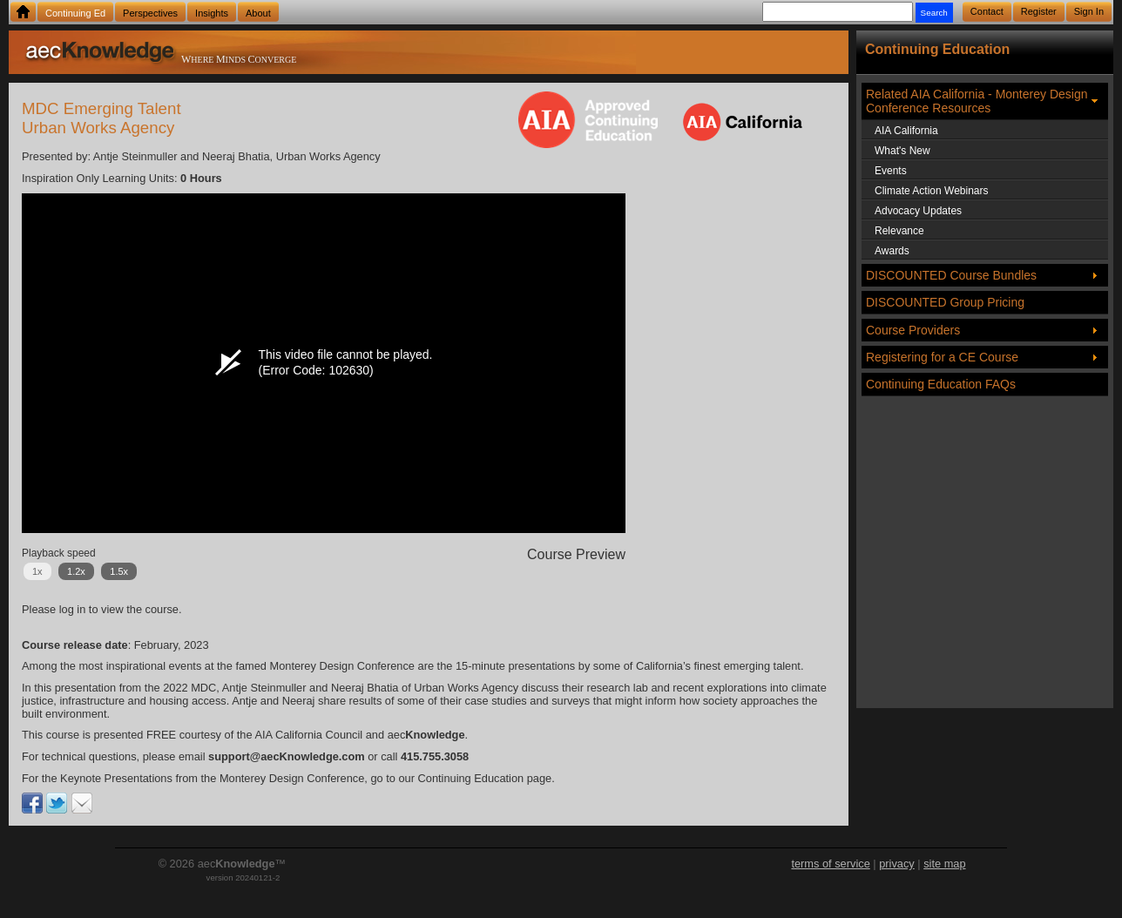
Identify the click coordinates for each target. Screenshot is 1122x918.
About (258, 13)
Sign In (1089, 11)
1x (37, 571)
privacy (897, 863)
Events (891, 171)
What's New (902, 151)
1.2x (76, 571)
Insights (211, 13)
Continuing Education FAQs (941, 384)
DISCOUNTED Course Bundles (951, 275)
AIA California (906, 131)
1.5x (119, 571)
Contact (987, 11)
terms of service (830, 863)
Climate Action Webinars (932, 191)
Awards (892, 251)
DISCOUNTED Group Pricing (945, 302)
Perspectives (150, 13)
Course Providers (913, 330)
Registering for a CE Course (942, 357)
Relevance (899, 231)
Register (1039, 11)
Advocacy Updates (918, 211)
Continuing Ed (75, 13)
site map (944, 863)
